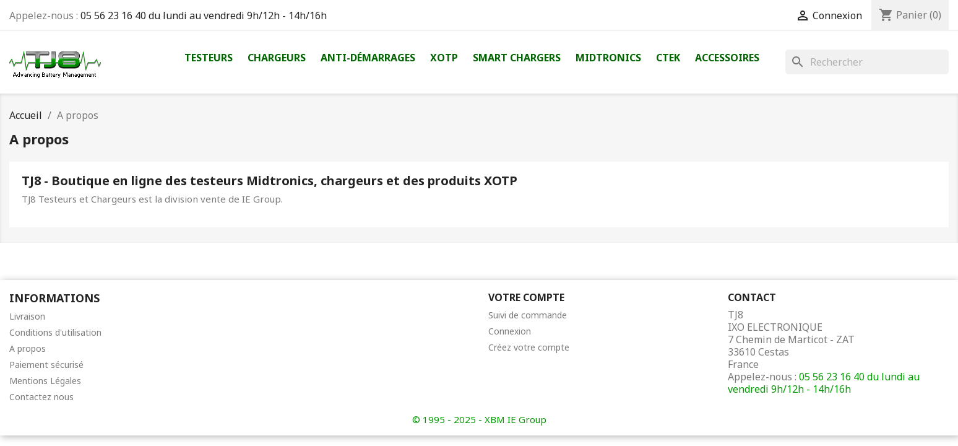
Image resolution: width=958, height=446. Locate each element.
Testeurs (208, 57)
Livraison (27, 316)
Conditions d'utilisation (55, 332)
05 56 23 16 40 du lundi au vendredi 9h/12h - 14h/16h (203, 15)
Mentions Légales (45, 381)
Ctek (668, 57)
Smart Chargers (517, 57)
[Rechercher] (867, 62)
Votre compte (526, 297)
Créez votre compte (528, 347)
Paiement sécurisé (46, 364)
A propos (27, 348)
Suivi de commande (527, 315)
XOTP (444, 57)
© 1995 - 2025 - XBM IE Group (479, 419)
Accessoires (727, 57)
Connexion (509, 331)
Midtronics (608, 57)
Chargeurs (277, 57)
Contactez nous (41, 397)
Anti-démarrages (368, 57)
